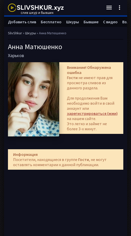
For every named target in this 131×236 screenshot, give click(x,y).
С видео (110, 21)
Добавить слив (22, 21)
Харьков (16, 55)
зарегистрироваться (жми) (92, 113)
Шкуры (72, 21)
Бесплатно (51, 21)
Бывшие (91, 21)
